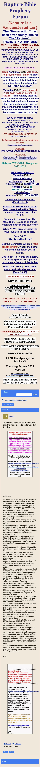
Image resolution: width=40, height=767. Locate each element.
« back (4, 761)
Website (18, 744)
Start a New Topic (8, 404)
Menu (4, 392)
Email (8, 744)
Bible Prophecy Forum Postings (14, 400)
